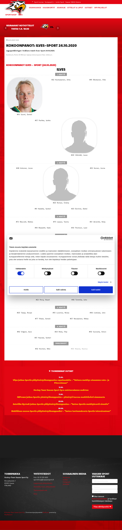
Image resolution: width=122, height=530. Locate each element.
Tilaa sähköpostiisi (102, 506)
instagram (66, 482)
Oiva (35, 494)
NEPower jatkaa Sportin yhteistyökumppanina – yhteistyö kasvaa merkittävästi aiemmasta (61, 397)
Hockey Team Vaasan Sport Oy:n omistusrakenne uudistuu (61, 390)
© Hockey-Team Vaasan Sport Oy (14, 512)
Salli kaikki (95, 290)
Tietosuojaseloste (40, 490)
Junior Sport (60, 2)
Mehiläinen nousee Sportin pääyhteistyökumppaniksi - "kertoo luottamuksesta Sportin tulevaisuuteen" (61, 411)
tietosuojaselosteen (99, 499)
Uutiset (88, 8)
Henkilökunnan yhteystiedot (44, 487)
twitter (65, 480)
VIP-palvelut (100, 8)
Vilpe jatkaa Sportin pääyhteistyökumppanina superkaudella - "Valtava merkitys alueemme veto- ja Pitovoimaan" (61, 381)
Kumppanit (49, 2)
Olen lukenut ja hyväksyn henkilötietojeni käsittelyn (104, 498)
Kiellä (26, 290)
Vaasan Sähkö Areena (73, 2)
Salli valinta (61, 290)
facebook (66, 477)
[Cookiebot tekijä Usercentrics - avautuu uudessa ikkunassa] (102, 238)
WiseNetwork (8, 514)
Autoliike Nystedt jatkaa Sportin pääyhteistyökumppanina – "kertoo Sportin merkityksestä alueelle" (61, 404)
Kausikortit (49, 8)
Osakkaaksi (35, 8)
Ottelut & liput (75, 8)
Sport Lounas (39, 2)
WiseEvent (46, 512)
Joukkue (61, 8)
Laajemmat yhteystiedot (43, 483)
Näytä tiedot (103, 282)
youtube (66, 484)
